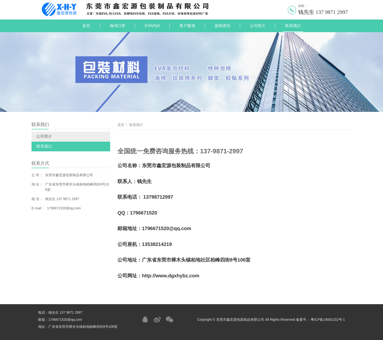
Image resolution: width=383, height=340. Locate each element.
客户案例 (187, 26)
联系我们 (293, 26)
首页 (86, 26)
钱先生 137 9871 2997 (323, 12)
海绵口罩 (117, 26)
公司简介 (258, 26)
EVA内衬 (152, 26)
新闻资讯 (222, 26)
